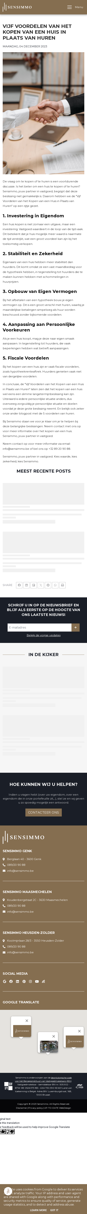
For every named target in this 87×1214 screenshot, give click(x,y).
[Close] (53, 1036)
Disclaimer (21, 1108)
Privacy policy (35, 1108)
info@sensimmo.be (20, 870)
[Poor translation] (10, 1131)
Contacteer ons (43, 812)
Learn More (38, 1210)
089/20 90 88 (16, 865)
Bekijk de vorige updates (44, 635)
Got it (54, 1210)
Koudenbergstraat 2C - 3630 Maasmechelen (37, 900)
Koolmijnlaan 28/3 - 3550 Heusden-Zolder (35, 940)
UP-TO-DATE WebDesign (57, 1108)
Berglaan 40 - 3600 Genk (24, 859)
